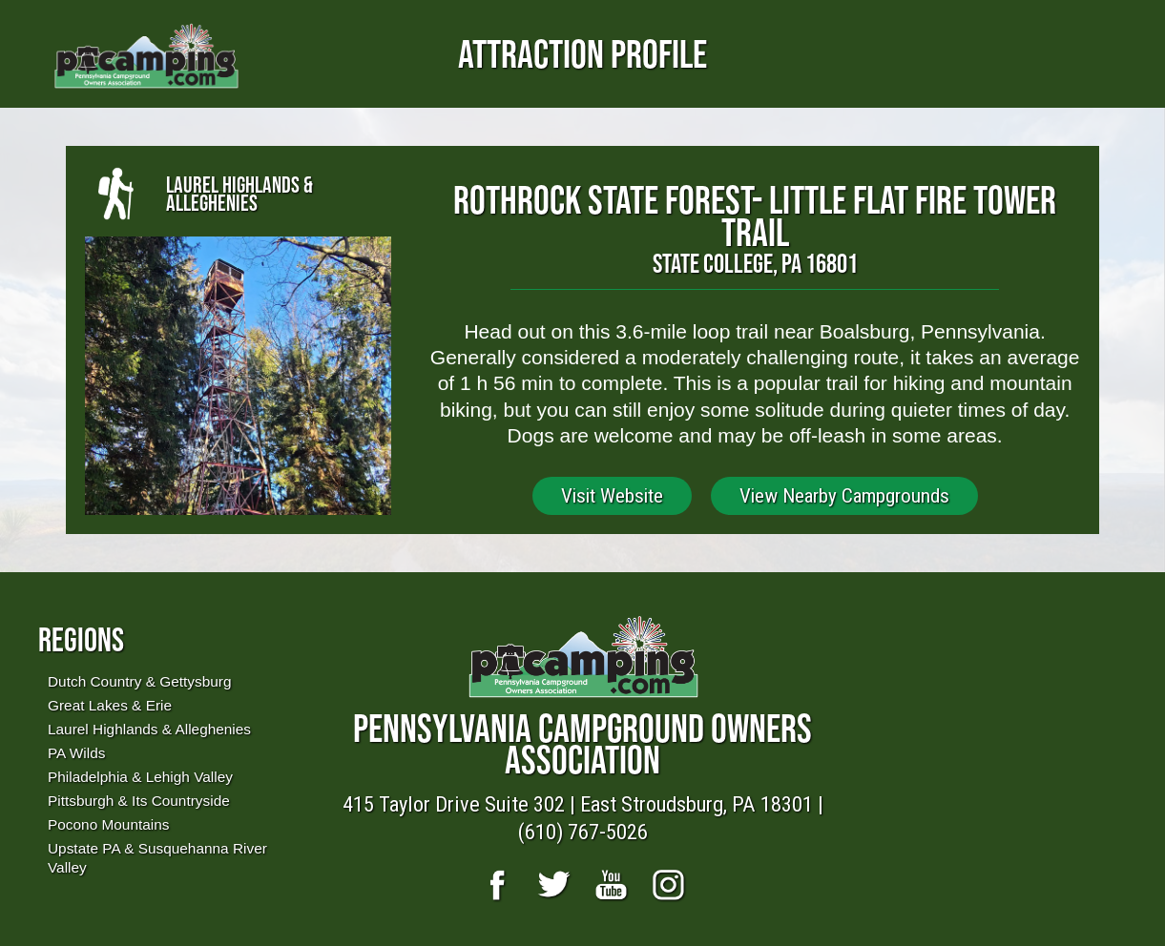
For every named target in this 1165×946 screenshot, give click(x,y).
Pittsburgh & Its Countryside (139, 800)
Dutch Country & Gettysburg (139, 681)
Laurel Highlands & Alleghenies (149, 729)
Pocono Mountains (108, 824)
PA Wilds (76, 753)
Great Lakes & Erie (110, 705)
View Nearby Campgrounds (844, 495)
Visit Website (612, 495)
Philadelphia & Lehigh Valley (140, 777)
